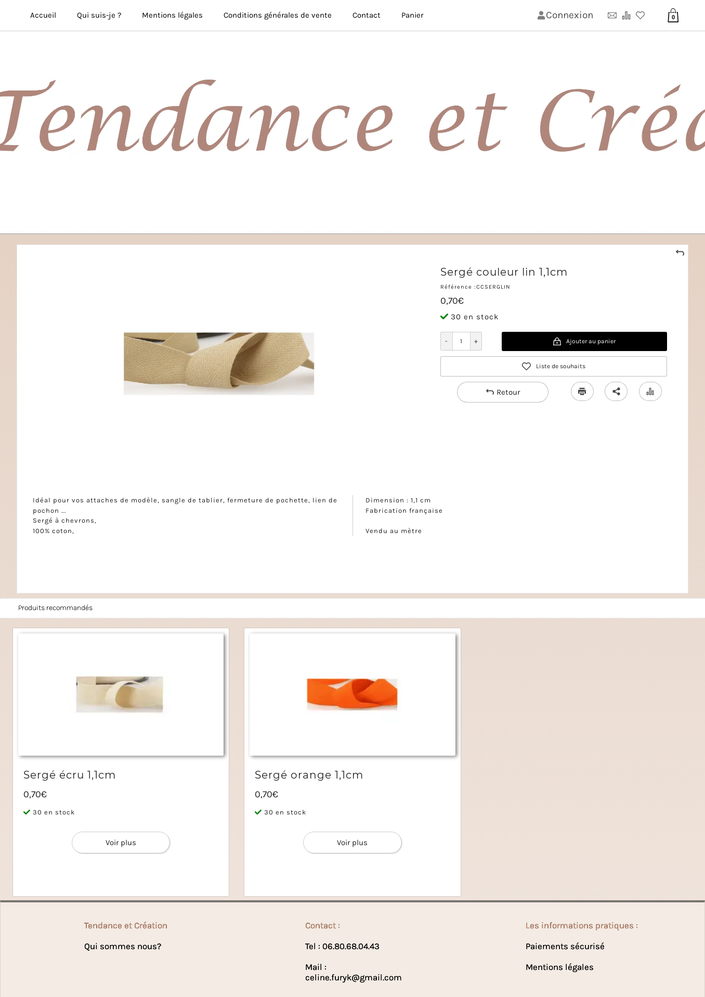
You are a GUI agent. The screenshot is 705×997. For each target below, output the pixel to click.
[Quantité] (461, 341)
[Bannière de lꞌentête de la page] (352, 117)
